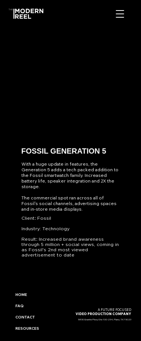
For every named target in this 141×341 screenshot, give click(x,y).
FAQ (19, 305)
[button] (120, 14)
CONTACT (25, 317)
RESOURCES (27, 328)
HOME (21, 294)
